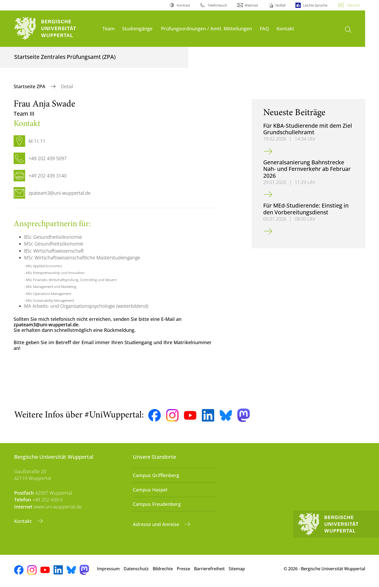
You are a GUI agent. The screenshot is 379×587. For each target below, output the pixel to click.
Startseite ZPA (30, 86)
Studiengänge (137, 28)
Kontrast (183, 5)
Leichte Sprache (315, 5)
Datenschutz (136, 569)
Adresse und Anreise (156, 524)
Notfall (280, 5)
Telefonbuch (217, 5)
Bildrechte (163, 569)
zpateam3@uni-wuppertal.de (46, 324)
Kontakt (285, 28)
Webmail (251, 5)
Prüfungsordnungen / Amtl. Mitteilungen (206, 28)
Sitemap (237, 569)
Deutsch (353, 5)
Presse (183, 569)
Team (108, 28)
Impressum (108, 569)
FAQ (264, 28)
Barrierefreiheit (209, 569)
